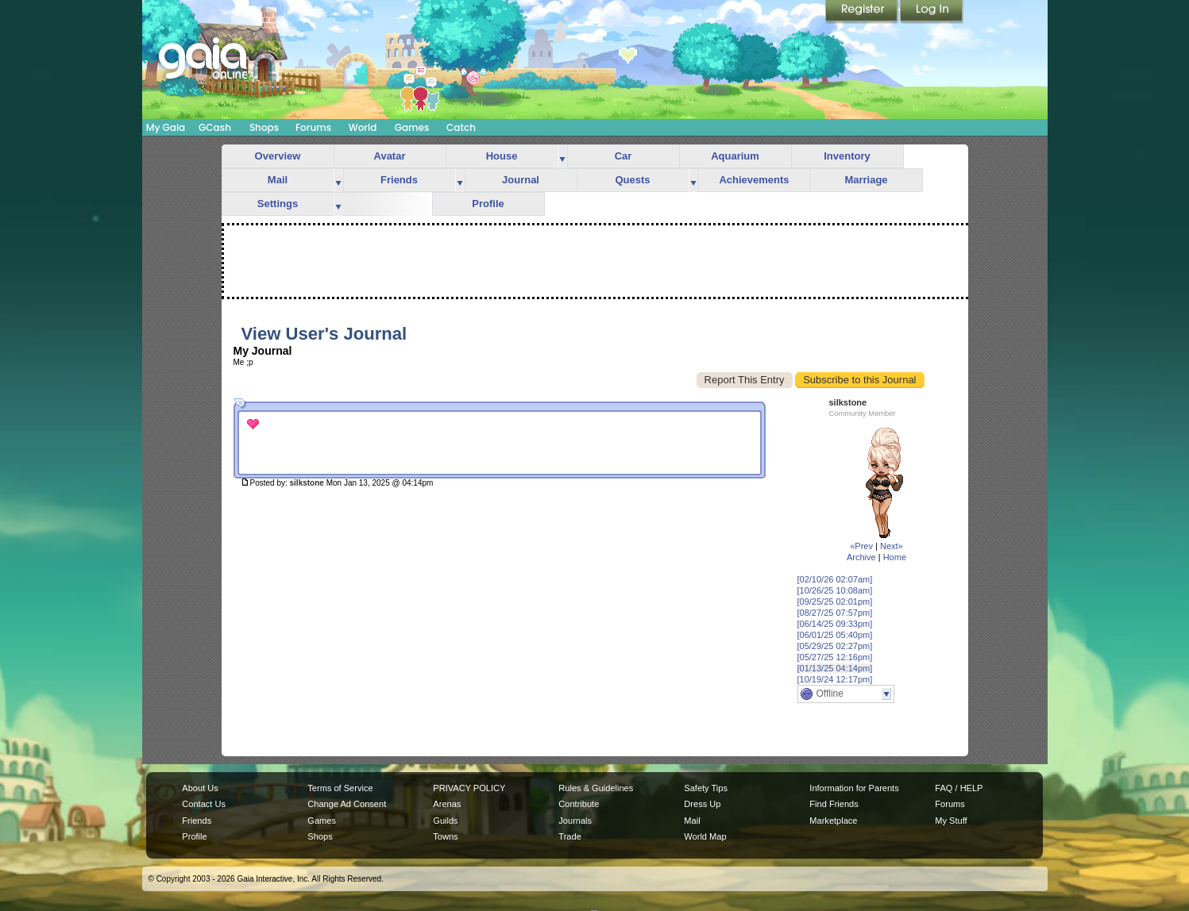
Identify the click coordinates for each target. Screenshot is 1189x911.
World (363, 127)
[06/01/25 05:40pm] (835, 635)
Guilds (445, 820)
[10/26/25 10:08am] (835, 590)
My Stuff (951, 820)
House (502, 156)
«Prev (861, 546)
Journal (520, 180)
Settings (277, 203)
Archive (861, 557)
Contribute (578, 804)
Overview (278, 156)
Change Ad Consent (346, 804)
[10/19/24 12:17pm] (835, 679)
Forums (313, 127)
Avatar (390, 156)
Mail (278, 180)
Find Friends (833, 804)
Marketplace (833, 820)
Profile (488, 203)
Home (894, 557)
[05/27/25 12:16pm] (835, 657)
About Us (200, 788)
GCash (215, 127)
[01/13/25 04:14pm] (835, 668)
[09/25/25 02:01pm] (835, 601)
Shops (264, 127)
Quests (632, 180)
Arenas (447, 804)
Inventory (847, 156)
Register (862, 12)
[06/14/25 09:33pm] (835, 623)
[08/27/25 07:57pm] (835, 612)
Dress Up (702, 804)
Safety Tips (706, 788)
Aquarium (735, 156)
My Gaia (165, 127)
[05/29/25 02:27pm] (835, 646)
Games (412, 127)
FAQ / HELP (958, 788)
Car (623, 156)
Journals (575, 820)
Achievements (754, 180)
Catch (461, 127)
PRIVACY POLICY (469, 788)
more (562, 156)
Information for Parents (853, 788)
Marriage (865, 180)
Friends (399, 180)
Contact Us (204, 804)
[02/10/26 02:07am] (835, 579)
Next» (891, 546)
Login (931, 12)
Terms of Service (340, 788)
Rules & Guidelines (595, 788)
